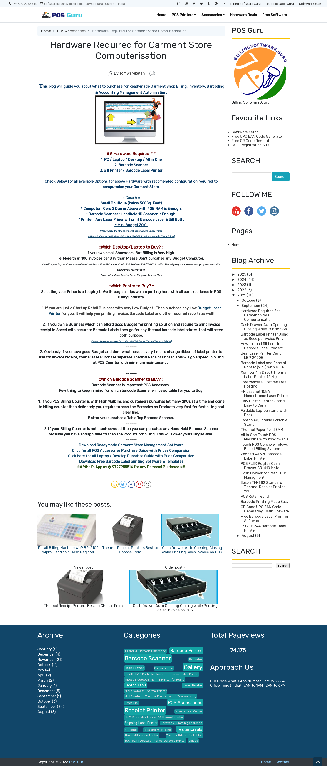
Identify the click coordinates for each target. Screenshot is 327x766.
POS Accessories (71, 31)
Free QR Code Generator (252, 141)
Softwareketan (310, 3)
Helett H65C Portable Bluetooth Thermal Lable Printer (162, 674)
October (249, 300)
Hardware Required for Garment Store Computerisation (260, 315)
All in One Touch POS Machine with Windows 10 (264, 437)
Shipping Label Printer (141, 723)
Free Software (274, 15)
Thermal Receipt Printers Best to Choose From (130, 550)
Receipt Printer (145, 710)
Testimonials (189, 729)
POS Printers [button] (182, 15)
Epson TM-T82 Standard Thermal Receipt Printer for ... (263, 486)
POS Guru (77, 762)
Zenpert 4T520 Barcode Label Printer (261, 456)
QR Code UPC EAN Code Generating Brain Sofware (265, 509)
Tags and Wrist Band (157, 729)
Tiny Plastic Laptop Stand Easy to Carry (263, 403)
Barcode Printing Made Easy (265, 502)
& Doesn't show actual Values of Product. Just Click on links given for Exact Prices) (131, 236)
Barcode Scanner (148, 658)
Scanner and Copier (188, 711)
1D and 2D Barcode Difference (145, 651)
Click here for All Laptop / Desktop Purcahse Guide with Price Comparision (131, 456)
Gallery (193, 667)
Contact (282, 762)
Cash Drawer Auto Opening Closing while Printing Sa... (265, 327)
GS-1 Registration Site (250, 145)
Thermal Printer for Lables (184, 735)
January (44, 649)
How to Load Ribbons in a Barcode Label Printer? (262, 346)
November (46, 659)
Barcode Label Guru (280, 3)
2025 (242, 274)
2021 (242, 295)
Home (161, 15)
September (251, 305)
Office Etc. (131, 703)
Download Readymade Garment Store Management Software (131, 445)
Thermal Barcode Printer (141, 735)
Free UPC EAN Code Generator (257, 136)
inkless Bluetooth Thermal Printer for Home (154, 679)
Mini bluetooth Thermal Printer (146, 691)
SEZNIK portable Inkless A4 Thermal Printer (154, 717)
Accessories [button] (211, 15)
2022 (242, 290)
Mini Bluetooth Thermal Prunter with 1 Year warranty (160, 696)
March (42, 680)
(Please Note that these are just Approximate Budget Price (131, 231)
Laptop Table (135, 685)
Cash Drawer (134, 668)
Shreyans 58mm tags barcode (181, 723)
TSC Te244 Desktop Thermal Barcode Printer (155, 740)
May (40, 670)
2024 (242, 279)
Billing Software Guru (245, 3)
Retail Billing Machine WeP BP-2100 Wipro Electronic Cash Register (68, 550)
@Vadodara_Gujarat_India (105, 3)
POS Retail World (255, 496)
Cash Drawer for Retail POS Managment (264, 475)
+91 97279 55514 (23, 3)
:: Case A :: (131, 198)
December (46, 654)
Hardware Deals (243, 15)
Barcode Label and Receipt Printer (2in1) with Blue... (263, 365)
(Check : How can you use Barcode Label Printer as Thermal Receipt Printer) (131, 341)
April (41, 675)
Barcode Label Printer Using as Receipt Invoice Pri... (264, 336)
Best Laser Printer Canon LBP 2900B (262, 355)
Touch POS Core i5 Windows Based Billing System (264, 446)
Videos (193, 740)
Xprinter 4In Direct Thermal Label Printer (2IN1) (264, 374)
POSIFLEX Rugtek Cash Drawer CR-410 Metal (260, 465)
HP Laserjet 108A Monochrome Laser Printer (265, 393)
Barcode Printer (186, 650)
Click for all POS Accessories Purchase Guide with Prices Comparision (131, 450)
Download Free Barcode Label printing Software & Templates (131, 461)
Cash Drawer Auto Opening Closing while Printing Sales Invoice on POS (192, 550)
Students (131, 729)
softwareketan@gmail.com (61, 3)
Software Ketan (245, 132)
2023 (242, 285)
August (248, 535)
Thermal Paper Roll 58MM (262, 430)
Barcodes (195, 659)
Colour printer (163, 668)
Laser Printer (192, 685)
